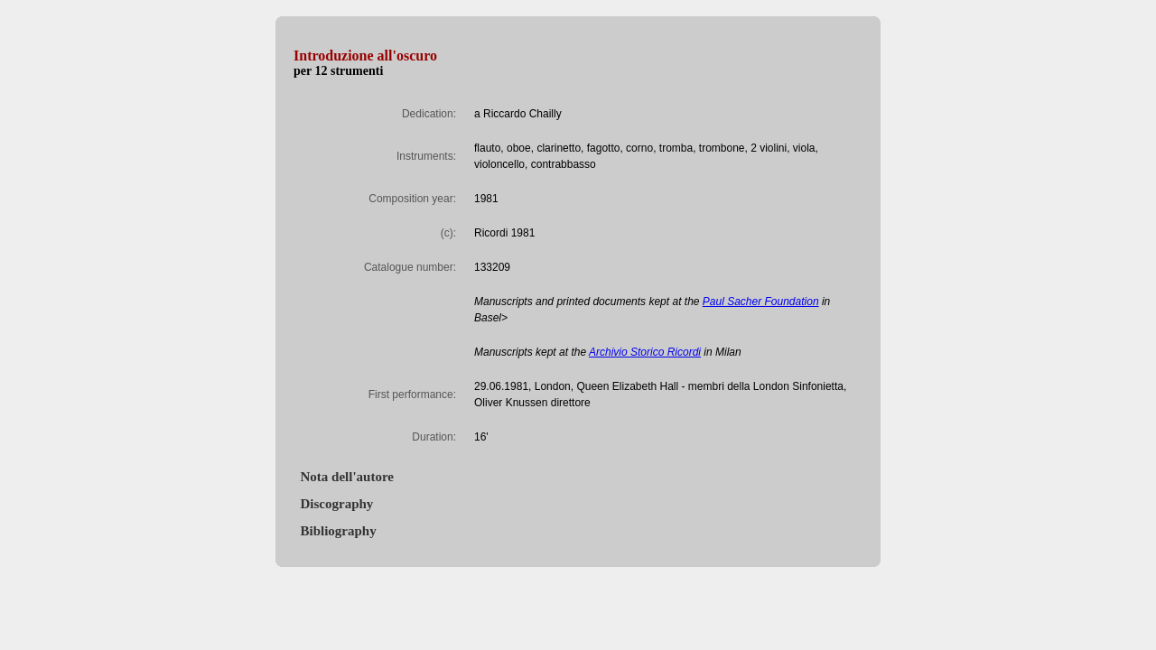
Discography (333, 504)
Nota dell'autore (344, 476)
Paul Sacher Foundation (761, 301)
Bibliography (335, 531)
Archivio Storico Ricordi (645, 352)
